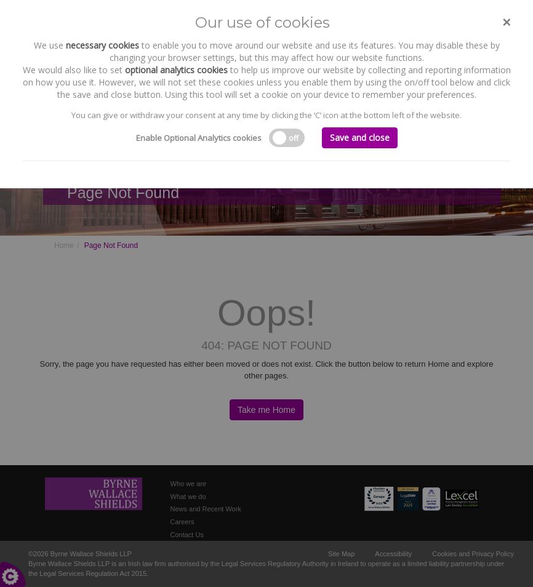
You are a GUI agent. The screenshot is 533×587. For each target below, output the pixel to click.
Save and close (360, 137)
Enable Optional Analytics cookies (199, 137)
